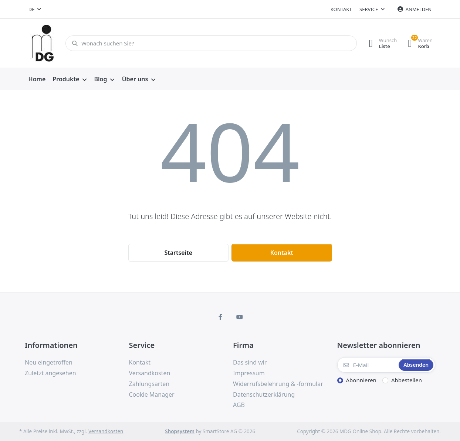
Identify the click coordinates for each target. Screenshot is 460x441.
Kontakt (341, 9)
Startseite (178, 253)
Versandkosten (105, 431)
